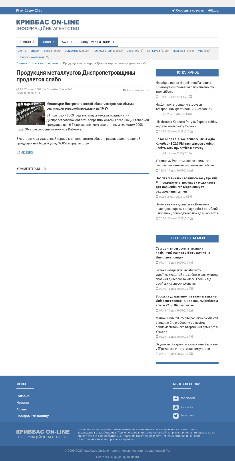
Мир (204, 50)
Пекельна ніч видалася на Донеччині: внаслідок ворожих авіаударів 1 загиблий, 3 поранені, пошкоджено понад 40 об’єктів (187, 209)
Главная (21, 63)
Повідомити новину (97, 42)
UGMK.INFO (24, 152)
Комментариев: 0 (136, 90)
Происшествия (108, 50)
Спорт (135, 50)
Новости (37, 63)
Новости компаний (34, 57)
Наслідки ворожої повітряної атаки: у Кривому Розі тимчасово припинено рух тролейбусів (185, 87)
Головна (27, 42)
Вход (213, 10)
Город (52, 50)
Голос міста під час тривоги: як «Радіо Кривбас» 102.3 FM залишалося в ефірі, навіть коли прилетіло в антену (185, 143)
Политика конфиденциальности (117, 457)
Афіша (67, 42)
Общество (77, 50)
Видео (34, 50)
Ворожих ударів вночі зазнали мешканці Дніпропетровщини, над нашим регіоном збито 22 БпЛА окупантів (187, 301)
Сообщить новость (188, 10)
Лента (22, 50)
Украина (183, 50)
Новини (48, 42)
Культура (158, 50)
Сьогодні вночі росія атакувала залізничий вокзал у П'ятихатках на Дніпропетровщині (183, 253)
